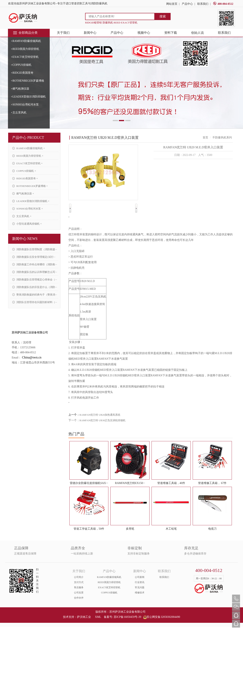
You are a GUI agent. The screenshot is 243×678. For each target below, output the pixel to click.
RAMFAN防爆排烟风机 (109, 577)
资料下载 (170, 32)
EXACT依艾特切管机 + (27, 163)
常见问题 (139, 587)
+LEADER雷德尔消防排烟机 (28, 96)
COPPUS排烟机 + (24, 170)
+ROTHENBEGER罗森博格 (27, 80)
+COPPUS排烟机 (21, 64)
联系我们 (202, 3)
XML (98, 616)
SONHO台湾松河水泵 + (27, 208)
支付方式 (79, 582)
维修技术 (139, 592)
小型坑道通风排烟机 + (27, 223)
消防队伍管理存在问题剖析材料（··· (34, 302)
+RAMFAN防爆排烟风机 (26, 41)
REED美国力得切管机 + (27, 155)
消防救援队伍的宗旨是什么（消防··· (34, 287)
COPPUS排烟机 (109, 592)
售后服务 (79, 587)
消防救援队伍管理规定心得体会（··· (34, 279)
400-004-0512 (223, 3)
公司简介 (79, 577)
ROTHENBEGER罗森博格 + (30, 185)
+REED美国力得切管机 (25, 48)
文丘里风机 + (21, 216)
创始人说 (197, 32)
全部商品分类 (25, 33)
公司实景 (79, 592)
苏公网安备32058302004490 (161, 616)
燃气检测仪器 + (23, 193)
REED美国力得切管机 (109, 582)
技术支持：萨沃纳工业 (77, 616)
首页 (205, 137)
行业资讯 (139, 582)
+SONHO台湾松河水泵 (25, 104)
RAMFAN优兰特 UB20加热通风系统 (100, 414)
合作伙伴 (79, 597)
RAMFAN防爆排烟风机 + (28, 148)
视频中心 (143, 32)
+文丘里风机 (18, 112)
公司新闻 (139, 577)
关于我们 (63, 32)
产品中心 (187, 3)
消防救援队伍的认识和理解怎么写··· (34, 271)
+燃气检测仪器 (20, 88)
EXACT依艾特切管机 (109, 587)
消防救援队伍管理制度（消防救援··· (34, 249)
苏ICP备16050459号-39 (127, 616)
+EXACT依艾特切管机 (25, 56)
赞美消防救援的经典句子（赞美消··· (34, 294)
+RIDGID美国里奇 (22, 72)
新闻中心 (90, 32)
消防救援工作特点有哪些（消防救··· (34, 264)
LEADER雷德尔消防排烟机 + (30, 201)
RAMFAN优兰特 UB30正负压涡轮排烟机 (103, 420)
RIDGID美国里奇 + (25, 178)
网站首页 (171, 3)
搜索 (162, 16)
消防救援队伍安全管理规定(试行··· (33, 256)
